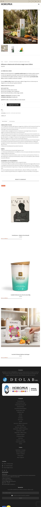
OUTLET (20, 443)
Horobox (20, 416)
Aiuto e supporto (20, 457)
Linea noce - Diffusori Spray (20, 427)
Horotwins (20, 417)
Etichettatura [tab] (12, 121)
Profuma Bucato (20, 401)
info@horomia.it (9, 467)
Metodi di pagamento (20, 451)
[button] (4, 27)
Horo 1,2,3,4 (20, 419)
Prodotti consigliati (20, 179)
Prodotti (6, 61)
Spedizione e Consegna (20, 450)
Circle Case (20, 438)
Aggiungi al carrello (14, 104)
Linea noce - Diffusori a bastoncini (13, 113)
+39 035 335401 (10, 463)
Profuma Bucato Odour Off (20, 404)
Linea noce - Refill (20, 425)
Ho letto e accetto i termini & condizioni (20, 495)
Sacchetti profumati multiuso (20, 408)
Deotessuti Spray (20, 406)
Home (2, 61)
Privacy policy (20, 455)
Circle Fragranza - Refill (20, 441)
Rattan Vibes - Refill (20, 430)
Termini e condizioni (20, 453)
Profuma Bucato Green (20, 403)
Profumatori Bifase (20, 436)
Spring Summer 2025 (20, 410)
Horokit (20, 421)
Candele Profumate (21, 434)
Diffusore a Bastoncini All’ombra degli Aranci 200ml (19, 61)
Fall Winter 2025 (20, 412)
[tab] (20, 179)
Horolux (20, 414)
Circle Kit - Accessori (20, 440)
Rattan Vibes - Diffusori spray (20, 432)
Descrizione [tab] (4, 121)
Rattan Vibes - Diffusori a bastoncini (20, 429)
